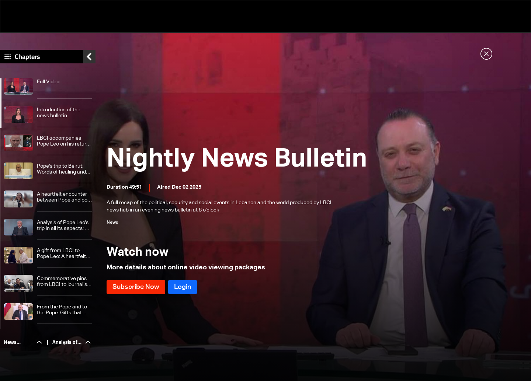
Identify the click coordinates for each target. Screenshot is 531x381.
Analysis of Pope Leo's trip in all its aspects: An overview (64, 225)
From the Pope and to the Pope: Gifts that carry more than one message (62, 310)
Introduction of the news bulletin (58, 112)
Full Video (48, 81)
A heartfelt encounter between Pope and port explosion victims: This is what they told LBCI (64, 197)
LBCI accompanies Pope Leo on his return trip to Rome (63, 141)
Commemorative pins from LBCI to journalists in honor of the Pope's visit (64, 281)
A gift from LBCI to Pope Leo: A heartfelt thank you (61, 253)
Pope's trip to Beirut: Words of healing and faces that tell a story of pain (64, 169)
